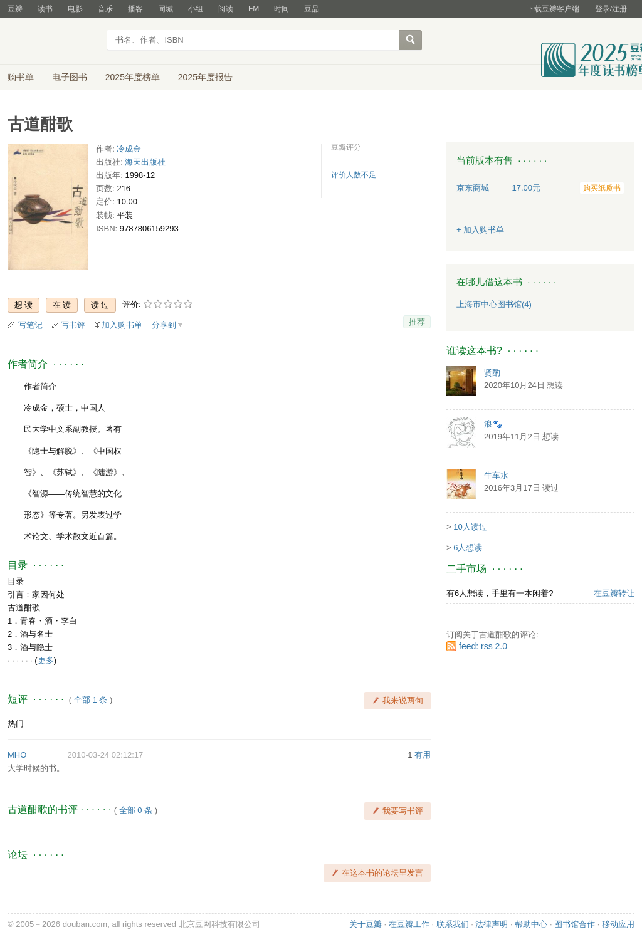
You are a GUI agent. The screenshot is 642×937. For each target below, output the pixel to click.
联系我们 (452, 924)
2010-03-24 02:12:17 (106, 755)
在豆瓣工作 (409, 924)
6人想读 (467, 547)
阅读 (225, 8)
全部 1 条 (90, 699)
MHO (17, 755)
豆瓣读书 (53, 41)
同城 (165, 8)
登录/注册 (611, 8)
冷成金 (129, 149)
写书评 (73, 325)
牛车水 (496, 475)
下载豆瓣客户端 (553, 8)
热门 (16, 723)
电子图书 (69, 77)
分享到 (164, 325)
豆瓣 (15, 8)
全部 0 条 (135, 810)
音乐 (105, 8)
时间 (281, 8)
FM (253, 8)
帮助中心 (531, 924)
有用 (422, 755)
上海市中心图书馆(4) (494, 304)
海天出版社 (145, 162)
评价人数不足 (353, 174)
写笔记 (30, 325)
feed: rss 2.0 (483, 646)
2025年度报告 (205, 77)
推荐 (417, 322)
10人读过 (470, 526)
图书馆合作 (574, 924)
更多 (46, 660)
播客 (135, 8)
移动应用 (618, 924)
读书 (45, 8)
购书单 (21, 77)
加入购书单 (122, 325)
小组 (195, 8)
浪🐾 (493, 424)
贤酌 (492, 372)
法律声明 (491, 924)
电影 (75, 8)
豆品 (311, 8)
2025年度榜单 (132, 77)
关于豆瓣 (365, 924)
